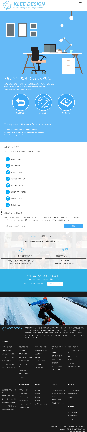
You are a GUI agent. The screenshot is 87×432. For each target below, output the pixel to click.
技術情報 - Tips (15, 205)
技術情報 (37, 397)
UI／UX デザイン (23, 377)
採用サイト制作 (6, 361)
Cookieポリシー (72, 393)
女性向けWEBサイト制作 (9, 354)
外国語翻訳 (55, 363)
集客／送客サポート (17, 165)
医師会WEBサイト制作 (8, 395)
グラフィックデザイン (58, 366)
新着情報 (37, 393)
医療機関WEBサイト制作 (18, 192)
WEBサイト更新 (72, 356)
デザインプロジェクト (41, 404)
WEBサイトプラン (16, 198)
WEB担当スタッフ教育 (74, 366)
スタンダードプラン (24, 400)
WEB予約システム (40, 357)
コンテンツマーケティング (26, 361)
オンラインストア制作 (8, 357)
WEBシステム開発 (16, 172)
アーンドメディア (23, 373)
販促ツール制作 (56, 369)
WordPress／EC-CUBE (41, 361)
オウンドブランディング (8, 367)
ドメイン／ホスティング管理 (75, 352)
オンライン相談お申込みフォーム (59, 395)
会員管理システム (40, 354)
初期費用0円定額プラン (25, 407)
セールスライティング (58, 359)
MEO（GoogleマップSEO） (26, 357)
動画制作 (54, 352)
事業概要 (37, 390)
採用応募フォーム (56, 399)
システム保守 (71, 363)
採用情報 (37, 400)
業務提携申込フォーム (58, 403)
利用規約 (70, 397)
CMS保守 (70, 359)
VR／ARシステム (39, 367)
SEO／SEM (22, 350)
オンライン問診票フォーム (9, 406)
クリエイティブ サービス (59, 348)
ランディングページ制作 (8, 364)
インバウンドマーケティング (26, 365)
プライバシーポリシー (74, 390)
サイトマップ (71, 419)
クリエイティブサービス (18, 179)
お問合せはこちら (55, 283)
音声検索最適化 (23, 354)
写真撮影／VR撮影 (57, 356)
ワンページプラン (23, 393)
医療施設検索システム (41, 350)
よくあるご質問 (72, 412)
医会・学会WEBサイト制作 (9, 399)
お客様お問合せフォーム (58, 390)
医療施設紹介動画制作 (8, 409)
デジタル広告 (22, 370)
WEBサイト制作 (15, 159)
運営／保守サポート (17, 185)
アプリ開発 (38, 364)
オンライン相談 (72, 415)
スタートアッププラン (25, 397)
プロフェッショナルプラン (26, 404)
